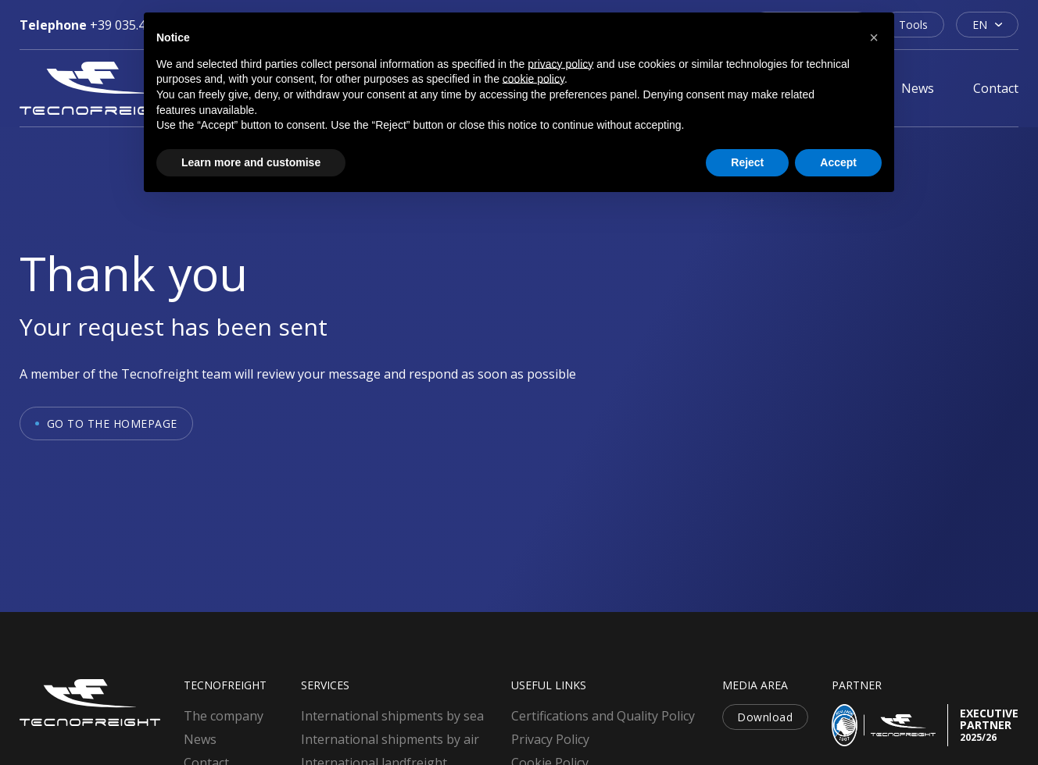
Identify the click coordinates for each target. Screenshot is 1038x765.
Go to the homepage (112, 423)
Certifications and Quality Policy (603, 715)
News (917, 88)
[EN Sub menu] (998, 25)
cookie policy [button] (533, 79)
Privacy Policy (550, 739)
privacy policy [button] (560, 64)
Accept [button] (838, 162)
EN (979, 24)
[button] (873, 37)
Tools (913, 24)
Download (765, 717)
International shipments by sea (392, 715)
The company (223, 715)
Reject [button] (747, 162)
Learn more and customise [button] (250, 162)
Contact (995, 88)
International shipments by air (390, 739)
